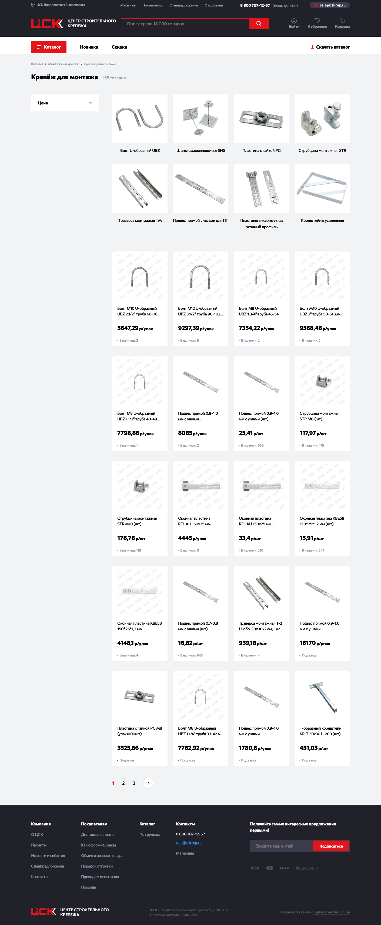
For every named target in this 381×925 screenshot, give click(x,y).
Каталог (37, 64)
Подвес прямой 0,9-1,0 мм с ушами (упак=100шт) (259, 731)
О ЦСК (37, 834)
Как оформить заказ (98, 845)
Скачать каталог (333, 46)
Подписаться (331, 846)
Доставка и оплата (97, 834)
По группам (149, 834)
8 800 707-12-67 (255, 5)
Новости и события (48, 855)
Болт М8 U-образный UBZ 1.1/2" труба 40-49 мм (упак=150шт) (137, 416)
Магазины (128, 5)
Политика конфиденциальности (174, 915)
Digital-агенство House (331, 912)
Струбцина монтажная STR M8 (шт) (319, 416)
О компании (214, 5)
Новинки (89, 46)
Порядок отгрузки (97, 866)
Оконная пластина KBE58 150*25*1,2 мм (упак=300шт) (139, 626)
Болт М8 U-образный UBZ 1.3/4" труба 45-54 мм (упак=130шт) (259, 311)
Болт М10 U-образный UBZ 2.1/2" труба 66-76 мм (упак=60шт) (137, 311)
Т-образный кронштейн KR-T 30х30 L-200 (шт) (320, 731)
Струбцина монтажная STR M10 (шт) (137, 521)
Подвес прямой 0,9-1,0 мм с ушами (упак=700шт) (319, 626)
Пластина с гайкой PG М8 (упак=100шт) (139, 731)
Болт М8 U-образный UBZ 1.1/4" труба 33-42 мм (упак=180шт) (200, 731)
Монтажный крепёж (63, 64)
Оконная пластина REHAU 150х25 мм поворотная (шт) (255, 521)
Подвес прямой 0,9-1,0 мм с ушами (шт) (259, 416)
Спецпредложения (183, 5)
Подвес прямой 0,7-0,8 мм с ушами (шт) (198, 626)
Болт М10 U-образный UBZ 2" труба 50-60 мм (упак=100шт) (320, 311)
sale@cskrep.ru (333, 5)
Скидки (119, 46)
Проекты (38, 845)
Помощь (88, 887)
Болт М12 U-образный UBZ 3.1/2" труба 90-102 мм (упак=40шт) (199, 311)
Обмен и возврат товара (102, 855)
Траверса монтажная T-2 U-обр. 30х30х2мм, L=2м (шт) (261, 626)
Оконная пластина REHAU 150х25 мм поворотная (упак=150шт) (194, 521)
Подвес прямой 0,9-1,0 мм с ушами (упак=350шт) (198, 416)
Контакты (39, 876)
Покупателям (152, 5)
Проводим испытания (100, 876)
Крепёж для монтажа (100, 64)
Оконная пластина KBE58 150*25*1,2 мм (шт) (322, 521)
